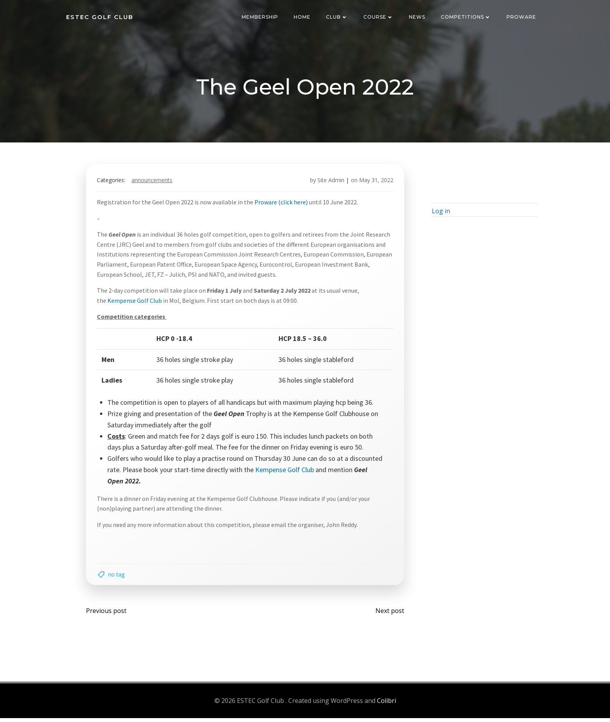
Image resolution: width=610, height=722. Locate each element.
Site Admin (329, 182)
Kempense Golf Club (136, 302)
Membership (260, 17)
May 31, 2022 (375, 182)
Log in (440, 214)
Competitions (467, 17)
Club (338, 17)
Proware (522, 17)
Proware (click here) (282, 204)
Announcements (153, 182)
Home (302, 17)
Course (379, 17)
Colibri (386, 705)
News (418, 17)
